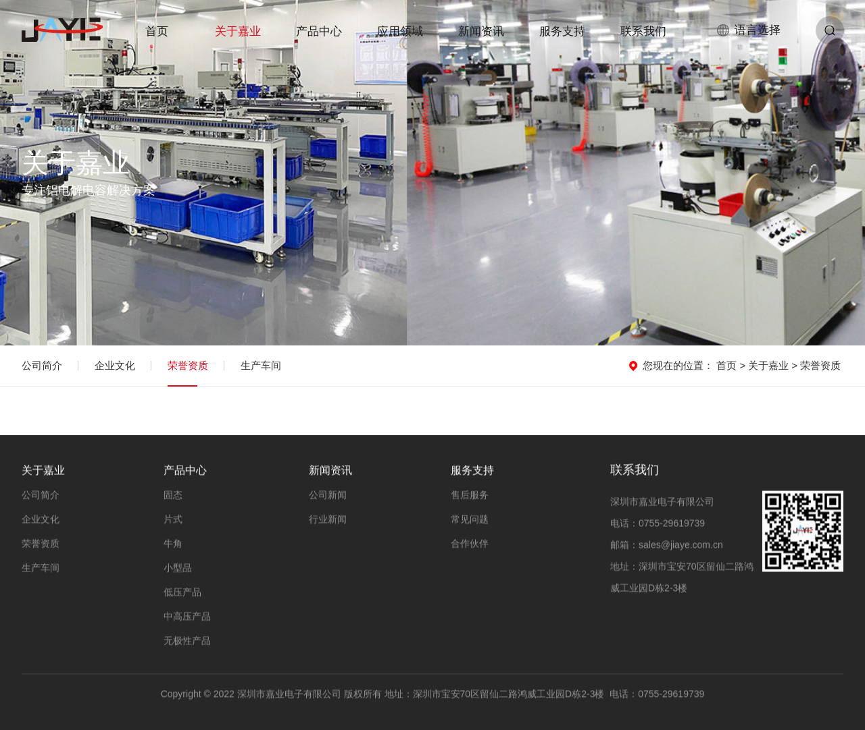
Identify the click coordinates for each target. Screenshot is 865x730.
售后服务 (470, 495)
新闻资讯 (481, 31)
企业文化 (115, 365)
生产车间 (261, 365)
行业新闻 (328, 520)
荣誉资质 (188, 365)
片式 (173, 520)
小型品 (178, 568)
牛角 (173, 544)
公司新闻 (328, 495)
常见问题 (470, 520)
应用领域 (400, 31)
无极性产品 (187, 641)
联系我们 (643, 31)
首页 (156, 31)
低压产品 (182, 593)
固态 (173, 495)
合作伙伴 (470, 544)
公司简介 (42, 365)
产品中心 (319, 31)
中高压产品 (187, 617)
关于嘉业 (238, 31)
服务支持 (562, 31)
